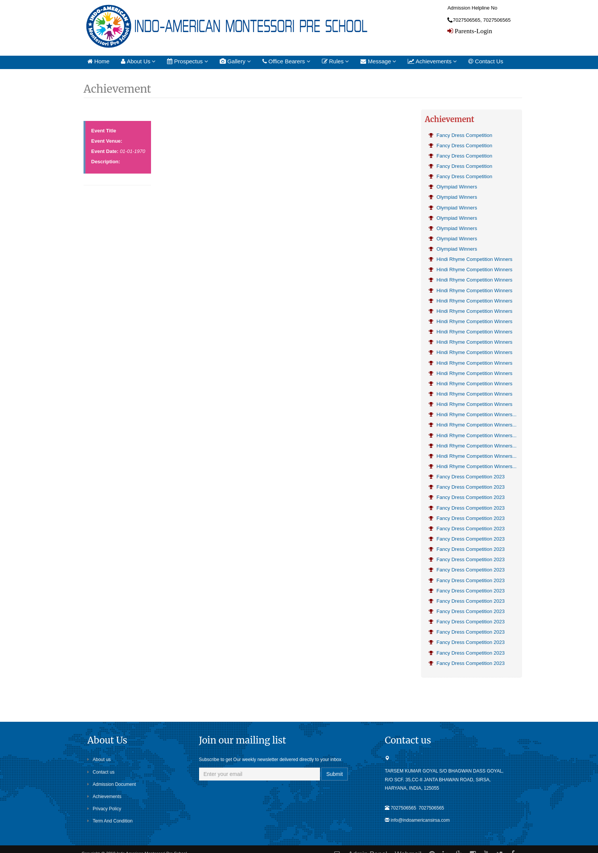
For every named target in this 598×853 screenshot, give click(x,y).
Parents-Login (472, 30)
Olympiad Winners (453, 187)
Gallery (235, 61)
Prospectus (187, 61)
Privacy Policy (104, 808)
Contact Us (485, 61)
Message (378, 61)
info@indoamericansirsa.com (420, 820)
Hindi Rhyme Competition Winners (470, 259)
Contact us (100, 771)
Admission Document (111, 784)
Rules (335, 61)
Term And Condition (110, 821)
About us (99, 759)
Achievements (432, 61)
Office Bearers (286, 61)
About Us (138, 61)
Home (98, 61)
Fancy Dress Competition (460, 135)
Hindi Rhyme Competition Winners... (472, 414)
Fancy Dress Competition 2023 (467, 476)
